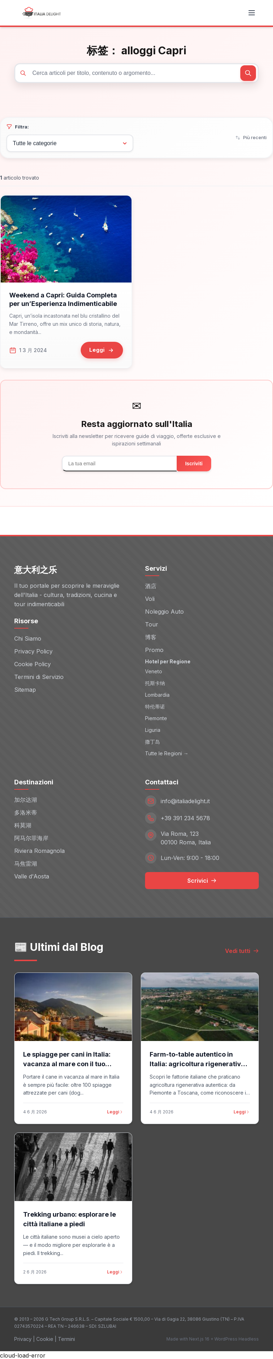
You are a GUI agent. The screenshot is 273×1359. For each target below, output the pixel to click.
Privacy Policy (33, 650)
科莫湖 (22, 824)
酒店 (150, 585)
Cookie (44, 1338)
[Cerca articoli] (136, 73)
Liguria (152, 729)
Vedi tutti (242, 950)
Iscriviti (194, 463)
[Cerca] (248, 73)
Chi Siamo (27, 637)
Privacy (23, 1338)
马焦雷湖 (25, 862)
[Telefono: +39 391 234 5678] (202, 817)
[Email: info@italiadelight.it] (202, 800)
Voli (150, 598)
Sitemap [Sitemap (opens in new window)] (25, 688)
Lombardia (157, 694)
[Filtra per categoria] (69, 143)
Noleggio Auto (164, 610)
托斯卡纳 (155, 682)
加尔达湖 (25, 798)
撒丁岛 (152, 741)
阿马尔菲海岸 (31, 837)
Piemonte (156, 717)
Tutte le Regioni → (166, 753)
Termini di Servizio (39, 676)
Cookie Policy (32, 663)
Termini (66, 1338)
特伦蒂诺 (155, 706)
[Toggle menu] (252, 13)
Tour (151, 623)
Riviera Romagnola (39, 850)
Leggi (115, 1111)
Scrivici (201, 879)
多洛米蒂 (25, 811)
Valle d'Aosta (31, 875)
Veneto (153, 671)
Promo (154, 649)
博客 (150, 636)
